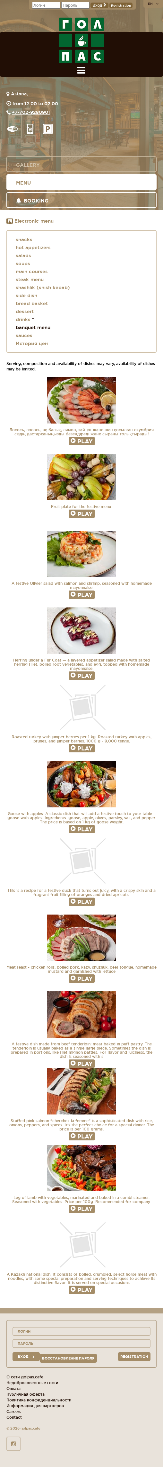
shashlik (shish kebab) (43, 287)
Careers (13, 1411)
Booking (32, 200)
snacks (24, 239)
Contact (14, 1417)
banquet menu (33, 327)
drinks (23, 319)
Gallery (28, 165)
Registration (121, 5)
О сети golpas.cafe (24, 1377)
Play (82, 441)
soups (23, 263)
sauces (24, 335)
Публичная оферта (25, 1394)
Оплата (13, 1388)
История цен (32, 343)
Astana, (19, 93)
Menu (23, 183)
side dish (26, 295)
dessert (25, 311)
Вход (99, 5)
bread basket (32, 303)
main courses (32, 271)
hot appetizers (33, 247)
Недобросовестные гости (32, 1383)
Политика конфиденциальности (39, 1400)
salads (23, 255)
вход (26, 1357)
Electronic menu (30, 221)
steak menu (30, 279)
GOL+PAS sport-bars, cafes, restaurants (81, 40)
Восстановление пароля (68, 1358)
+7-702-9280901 (31, 112)
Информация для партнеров (35, 1406)
